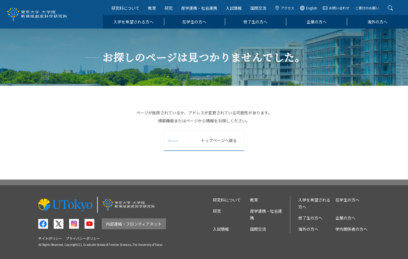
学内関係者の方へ (351, 229)
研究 (169, 8)
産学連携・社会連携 (199, 8)
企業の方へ (317, 22)
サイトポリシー (50, 238)
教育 (152, 8)
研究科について (125, 8)
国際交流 (258, 8)
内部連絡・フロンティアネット (134, 224)
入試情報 (234, 8)
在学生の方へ (194, 22)
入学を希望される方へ (133, 22)
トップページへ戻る (219, 140)
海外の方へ (377, 22)
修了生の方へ (255, 22)
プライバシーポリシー (83, 238)
